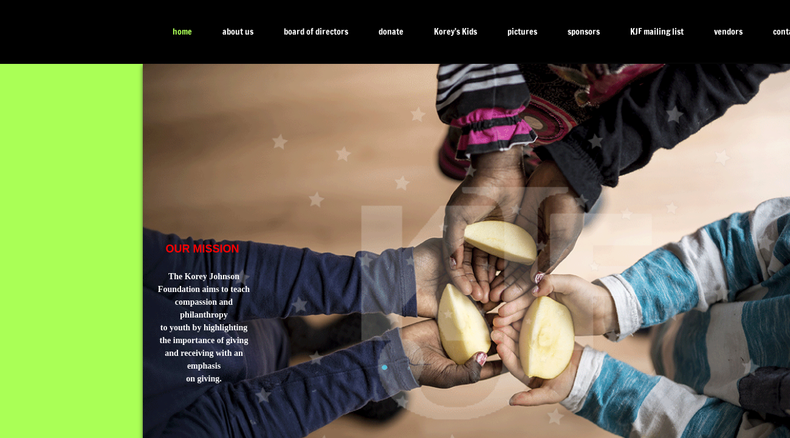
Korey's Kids (455, 32)
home (182, 32)
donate (391, 32)
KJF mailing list (657, 32)
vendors (728, 32)
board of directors (316, 32)
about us (237, 32)
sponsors (584, 32)
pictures (522, 32)
